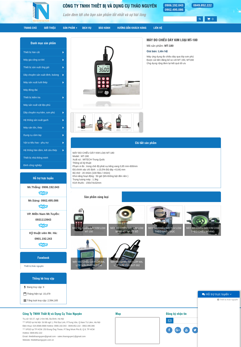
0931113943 (43, 219)
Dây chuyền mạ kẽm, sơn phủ (39, 112)
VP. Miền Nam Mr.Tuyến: (43, 214)
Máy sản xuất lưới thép (35, 82)
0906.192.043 (174, 5)
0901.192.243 (43, 238)
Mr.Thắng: (34, 187)
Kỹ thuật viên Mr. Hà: (43, 233)
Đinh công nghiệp (32, 165)
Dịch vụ (86, 27)
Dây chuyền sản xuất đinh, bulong (41, 74)
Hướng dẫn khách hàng (131, 27)
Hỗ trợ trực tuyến (217, 343)
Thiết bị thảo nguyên (34, 266)
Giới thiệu (50, 27)
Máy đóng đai (30, 90)
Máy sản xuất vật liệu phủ (36, 105)
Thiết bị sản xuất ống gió (36, 67)
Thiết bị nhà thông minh (35, 157)
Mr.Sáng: (34, 200)
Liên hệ (157, 27)
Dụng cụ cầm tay (32, 135)
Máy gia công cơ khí (34, 59)
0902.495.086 (174, 9)
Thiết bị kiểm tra (31, 97)
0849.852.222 (202, 5)
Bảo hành (104, 27)
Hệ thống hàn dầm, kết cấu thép (40, 150)
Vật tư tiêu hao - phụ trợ (36, 142)
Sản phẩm (69, 27)
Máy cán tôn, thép (32, 127)
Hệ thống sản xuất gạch (35, 120)
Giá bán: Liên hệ (157, 51)
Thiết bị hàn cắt (31, 52)
